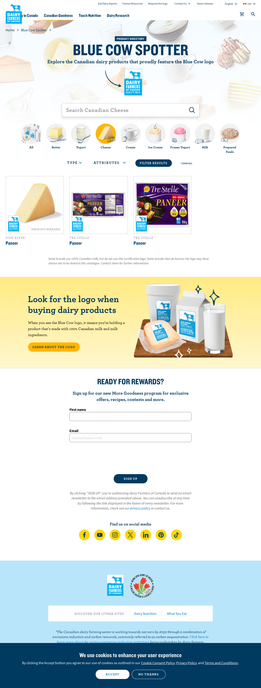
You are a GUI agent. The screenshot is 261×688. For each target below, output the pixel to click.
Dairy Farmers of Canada (14, 14)
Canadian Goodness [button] (78, 15)
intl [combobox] (249, 3)
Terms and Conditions (221, 663)
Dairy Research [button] (144, 15)
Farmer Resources (132, 3)
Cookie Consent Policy (158, 663)
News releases (205, 3)
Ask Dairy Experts (107, 3)
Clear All (186, 163)
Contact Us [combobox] (180, 3)
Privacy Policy (186, 663)
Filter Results (153, 163)
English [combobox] (229, 3)
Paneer (12, 242)
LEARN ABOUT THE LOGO (53, 347)
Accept (112, 674)
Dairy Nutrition (145, 613)
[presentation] (130, 458)
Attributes (110, 163)
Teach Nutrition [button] (113, 15)
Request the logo (158, 3)
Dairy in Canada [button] (43, 15)
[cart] (242, 15)
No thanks (148, 674)
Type (74, 163)
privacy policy (140, 508)
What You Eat (177, 613)
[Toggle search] (253, 15)
